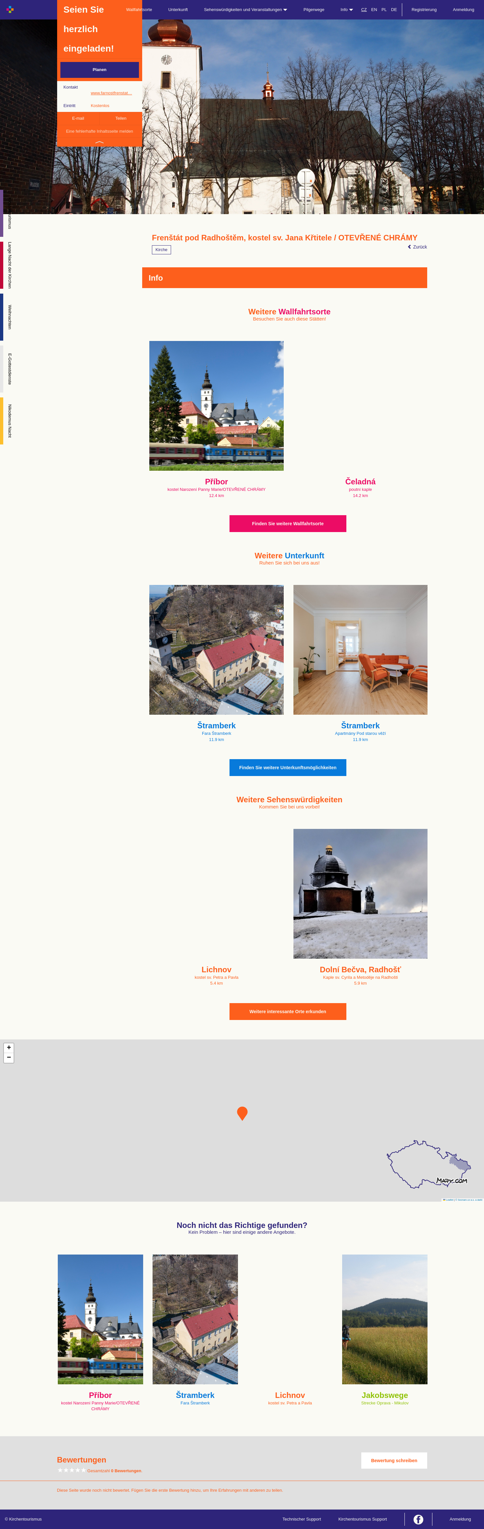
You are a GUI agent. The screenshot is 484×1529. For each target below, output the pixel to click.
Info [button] (347, 9)
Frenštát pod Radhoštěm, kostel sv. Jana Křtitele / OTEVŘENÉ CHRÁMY (284, 238)
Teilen (120, 118)
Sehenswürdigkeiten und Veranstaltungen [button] (245, 9)
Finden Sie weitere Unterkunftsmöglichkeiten (288, 767)
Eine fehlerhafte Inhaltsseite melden (99, 131)
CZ (364, 9)
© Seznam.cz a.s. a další (468, 1199)
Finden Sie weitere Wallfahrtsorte (288, 523)
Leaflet (448, 1199)
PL (384, 9)
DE (394, 9)
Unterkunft (178, 9)
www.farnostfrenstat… (111, 93)
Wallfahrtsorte (139, 9)
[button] (242, 1114)
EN (374, 9)
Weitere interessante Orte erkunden (288, 1011)
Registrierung (424, 9)
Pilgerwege (314, 9)
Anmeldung (463, 9)
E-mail (78, 118)
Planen (99, 69)
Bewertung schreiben (394, 1460)
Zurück (417, 246)
